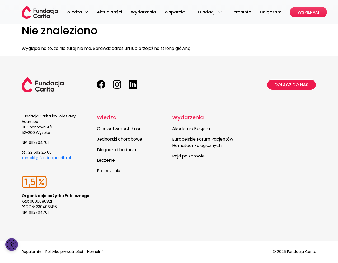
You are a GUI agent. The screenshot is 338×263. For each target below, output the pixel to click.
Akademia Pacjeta (191, 129)
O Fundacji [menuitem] (205, 12)
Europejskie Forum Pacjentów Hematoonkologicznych (202, 142)
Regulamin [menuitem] (31, 251)
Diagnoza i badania (116, 150)
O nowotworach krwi (118, 129)
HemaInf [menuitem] (95, 251)
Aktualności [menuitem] (109, 12)
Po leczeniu (108, 171)
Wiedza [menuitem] (74, 12)
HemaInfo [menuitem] (241, 12)
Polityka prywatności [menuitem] (64, 251)
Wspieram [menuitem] (308, 12)
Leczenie (106, 160)
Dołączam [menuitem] (270, 12)
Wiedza (107, 117)
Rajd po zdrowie (188, 156)
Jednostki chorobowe (119, 139)
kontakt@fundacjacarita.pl (46, 157)
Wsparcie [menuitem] (175, 12)
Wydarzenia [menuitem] (143, 12)
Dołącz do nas (291, 85)
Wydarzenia (188, 117)
